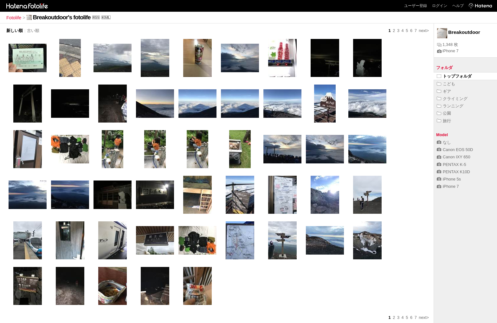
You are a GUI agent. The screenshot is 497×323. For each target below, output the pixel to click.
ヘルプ (458, 5)
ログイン (439, 5)
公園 (444, 113)
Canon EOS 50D (455, 149)
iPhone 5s (449, 179)
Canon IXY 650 (453, 157)
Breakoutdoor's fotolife (62, 17)
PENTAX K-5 (451, 164)
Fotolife (13, 17)
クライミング (452, 98)
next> (424, 30)
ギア (444, 91)
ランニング (450, 106)
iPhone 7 (448, 50)
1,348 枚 (447, 44)
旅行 (444, 120)
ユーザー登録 (415, 5)
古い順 (33, 30)
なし (444, 142)
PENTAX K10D (453, 171)
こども (446, 83)
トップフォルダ (454, 76)
